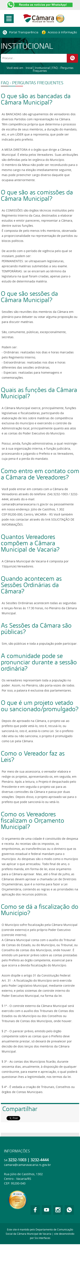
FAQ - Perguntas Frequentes (53, 69)
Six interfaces (42, 1238)
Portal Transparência (20, 32)
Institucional (42, 67)
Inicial (29, 67)
